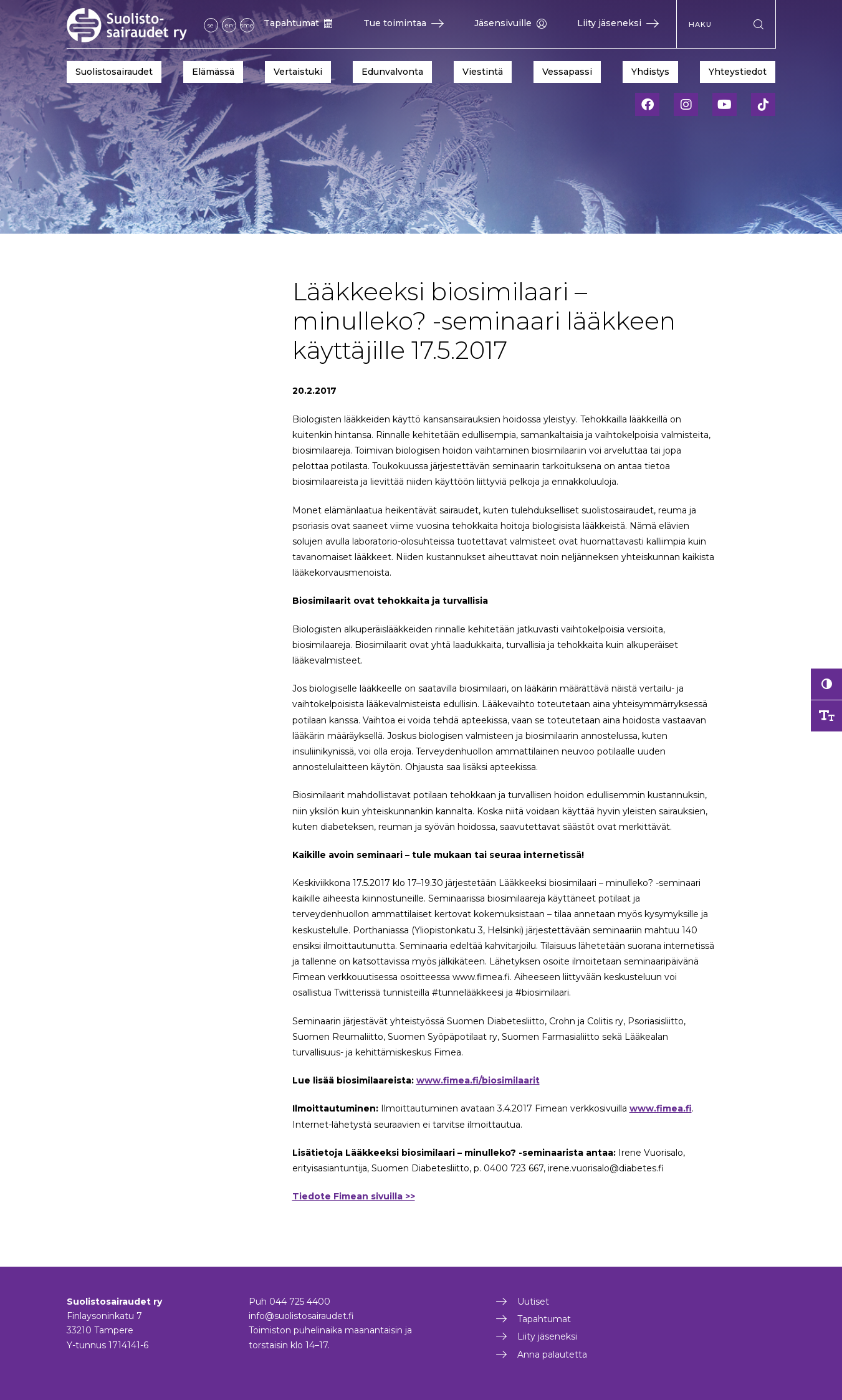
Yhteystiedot (738, 71)
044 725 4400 (299, 1301)
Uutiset (533, 1301)
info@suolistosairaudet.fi (301, 1315)
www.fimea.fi (660, 1108)
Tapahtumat (298, 23)
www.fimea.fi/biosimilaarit (478, 1080)
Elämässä (213, 71)
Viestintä (482, 71)
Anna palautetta (552, 1354)
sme (247, 25)
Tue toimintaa (403, 23)
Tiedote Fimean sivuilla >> (353, 1196)
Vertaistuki (298, 71)
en (229, 25)
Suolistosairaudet (114, 71)
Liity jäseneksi (618, 23)
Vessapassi (567, 71)
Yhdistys (650, 71)
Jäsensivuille (510, 23)
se (211, 25)
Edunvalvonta (392, 71)
